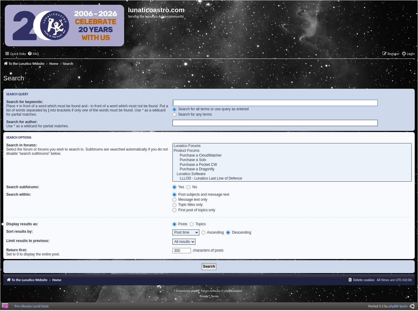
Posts (179, 224)
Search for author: (22, 122)
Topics (198, 224)
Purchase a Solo (292, 160)
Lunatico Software (292, 174)
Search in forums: (21, 145)
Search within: (18, 194)
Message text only (189, 199)
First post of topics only (193, 210)
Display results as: (22, 224)
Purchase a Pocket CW (292, 165)
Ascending (212, 232)
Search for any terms (192, 114)
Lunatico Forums (292, 146)
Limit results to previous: (27, 241)
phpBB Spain (398, 306)
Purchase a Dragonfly (292, 169)
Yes (178, 187)
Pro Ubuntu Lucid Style (32, 306)
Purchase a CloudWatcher (292, 155)
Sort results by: (19, 231)
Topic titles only (187, 205)
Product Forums (292, 150)
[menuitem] (33, 54)
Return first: (16, 250)
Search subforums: (22, 187)
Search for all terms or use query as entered (210, 109)
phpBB (195, 291)
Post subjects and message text (200, 194)
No (191, 187)
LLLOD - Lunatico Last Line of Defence (292, 178)
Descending (238, 232)
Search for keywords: (24, 102)
